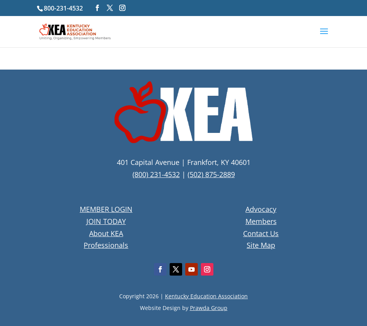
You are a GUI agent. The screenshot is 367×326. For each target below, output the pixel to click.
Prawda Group (208, 308)
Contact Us (261, 233)
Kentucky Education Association (206, 296)
